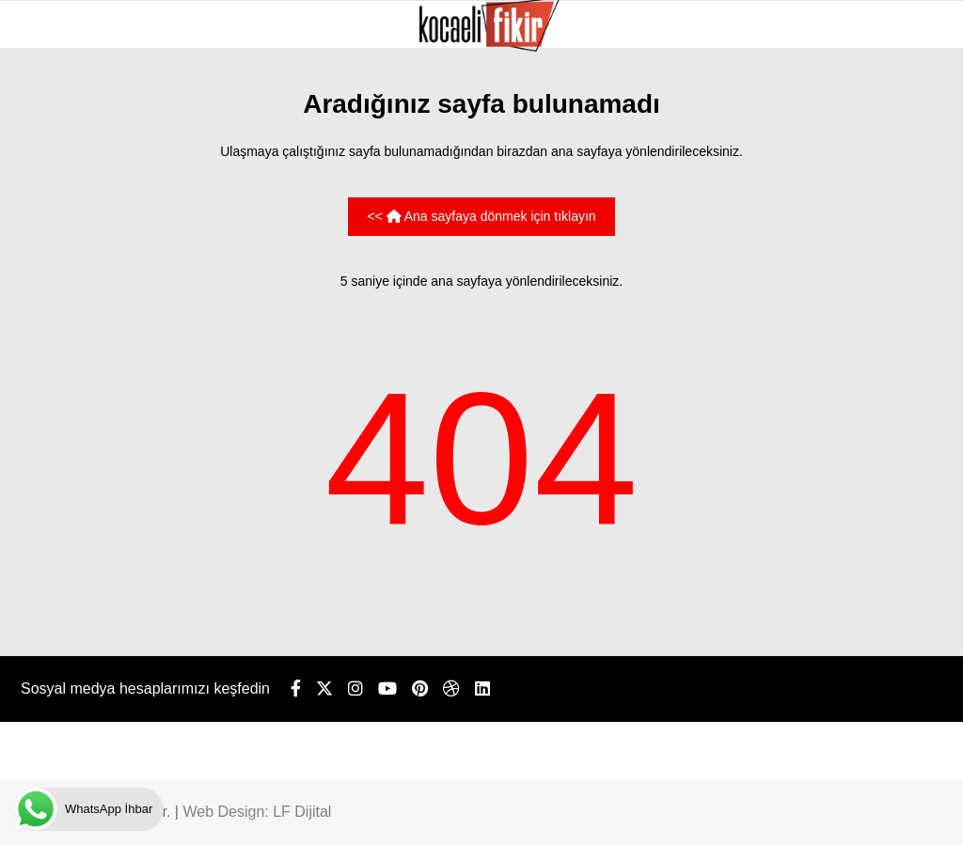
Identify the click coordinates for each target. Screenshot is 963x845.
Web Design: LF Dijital (256, 812)
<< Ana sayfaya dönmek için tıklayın (481, 216)
